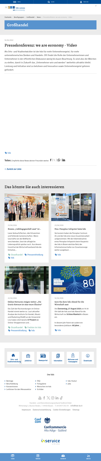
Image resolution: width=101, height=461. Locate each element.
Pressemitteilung (34, 254)
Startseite (8, 17)
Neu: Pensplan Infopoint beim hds (70, 229)
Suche (52, 2)
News (39, 17)
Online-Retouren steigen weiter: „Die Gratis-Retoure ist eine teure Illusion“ (25, 303)
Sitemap (75, 410)
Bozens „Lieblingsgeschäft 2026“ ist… (24, 229)
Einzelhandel (15, 254)
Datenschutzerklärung (42, 410)
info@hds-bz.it (76, 406)
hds (8, 152)
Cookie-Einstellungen (62, 410)
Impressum (26, 410)
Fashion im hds (33, 327)
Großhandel (30, 17)
